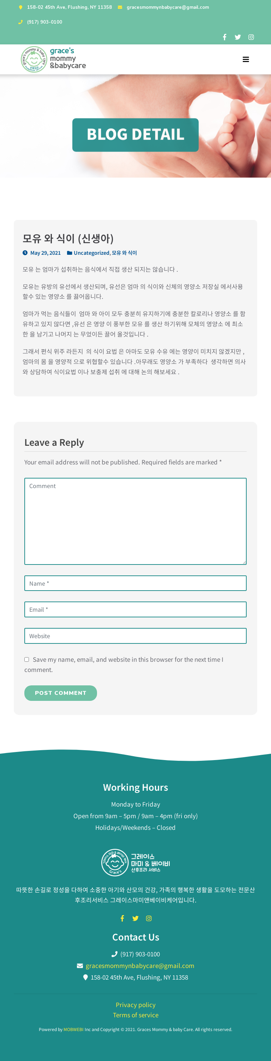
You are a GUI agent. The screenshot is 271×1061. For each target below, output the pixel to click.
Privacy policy (136, 1004)
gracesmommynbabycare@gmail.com (162, 7)
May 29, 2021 (42, 252)
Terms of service (135, 1014)
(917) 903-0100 (39, 22)
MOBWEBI (74, 1029)
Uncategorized (91, 252)
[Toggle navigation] (246, 59)
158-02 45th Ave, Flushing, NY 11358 (64, 7)
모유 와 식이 (124, 252)
